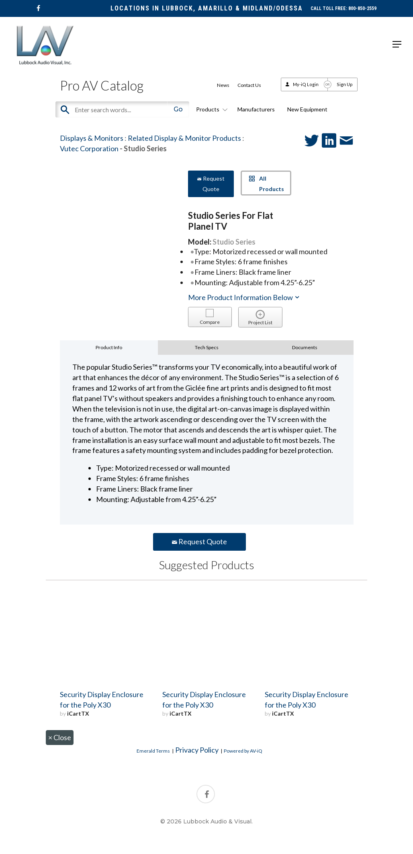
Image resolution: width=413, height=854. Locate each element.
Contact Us (249, 85)
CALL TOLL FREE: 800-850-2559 (343, 8)
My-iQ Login (306, 84)
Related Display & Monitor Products (184, 138)
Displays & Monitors (91, 138)
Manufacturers (256, 109)
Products (210, 109)
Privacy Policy (197, 749)
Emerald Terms (153, 751)
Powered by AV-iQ (243, 751)
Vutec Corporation (89, 148)
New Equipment (307, 109)
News (223, 85)
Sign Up (345, 84)
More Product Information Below (244, 297)
